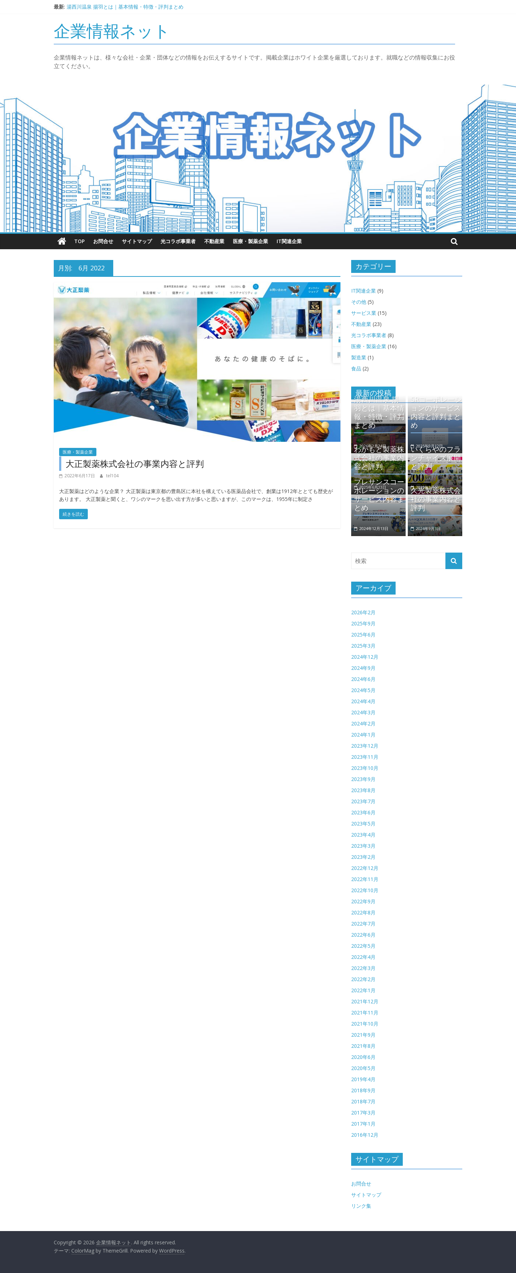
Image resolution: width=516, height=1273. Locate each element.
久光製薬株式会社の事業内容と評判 (436, 499)
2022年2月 (363, 979)
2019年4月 (363, 1079)
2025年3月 (363, 645)
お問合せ (103, 241)
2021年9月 (363, 1034)
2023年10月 (364, 768)
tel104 (112, 476)
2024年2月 (363, 723)
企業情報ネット (112, 30)
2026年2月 (363, 612)
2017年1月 (363, 1123)
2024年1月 (363, 734)
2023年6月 (363, 812)
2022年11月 (364, 879)
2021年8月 (363, 1045)
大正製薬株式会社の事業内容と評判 (135, 463)
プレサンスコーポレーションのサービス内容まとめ (379, 494)
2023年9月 (363, 779)
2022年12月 (364, 868)
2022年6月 (363, 934)
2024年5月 (363, 690)
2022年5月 (363, 945)
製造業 (358, 357)
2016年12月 (364, 1134)
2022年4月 (363, 956)
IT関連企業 (289, 241)
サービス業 (363, 312)
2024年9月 (363, 667)
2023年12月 (364, 745)
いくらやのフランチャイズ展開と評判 (436, 457)
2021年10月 (364, 1023)
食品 (356, 368)
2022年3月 (363, 968)
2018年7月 (363, 1101)
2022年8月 (363, 912)
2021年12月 (364, 1001)
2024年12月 (364, 656)
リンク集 (361, 1205)
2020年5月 (363, 1068)
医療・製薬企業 (250, 241)
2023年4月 (363, 834)
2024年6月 (363, 679)
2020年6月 (363, 1057)
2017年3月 (363, 1112)
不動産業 (214, 241)
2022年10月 (364, 890)
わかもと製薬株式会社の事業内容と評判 (379, 457)
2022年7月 (363, 923)
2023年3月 (363, 845)
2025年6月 (363, 634)
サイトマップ (137, 241)
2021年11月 (364, 1012)
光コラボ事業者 (178, 241)
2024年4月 (363, 701)
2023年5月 (363, 823)
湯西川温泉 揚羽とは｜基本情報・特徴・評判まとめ (125, 6)
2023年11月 (364, 756)
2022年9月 (363, 901)
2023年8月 (363, 790)
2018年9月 (363, 1090)
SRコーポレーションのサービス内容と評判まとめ (436, 412)
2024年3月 (363, 712)
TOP (79, 241)
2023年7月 (363, 801)
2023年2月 (363, 856)
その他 (358, 301)
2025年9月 (363, 623)
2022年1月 (363, 990)
